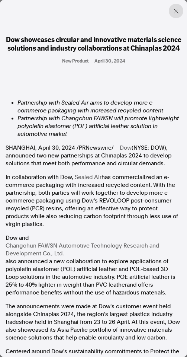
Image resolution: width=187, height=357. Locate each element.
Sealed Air (88, 177)
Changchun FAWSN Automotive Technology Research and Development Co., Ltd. (82, 249)
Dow (126, 147)
